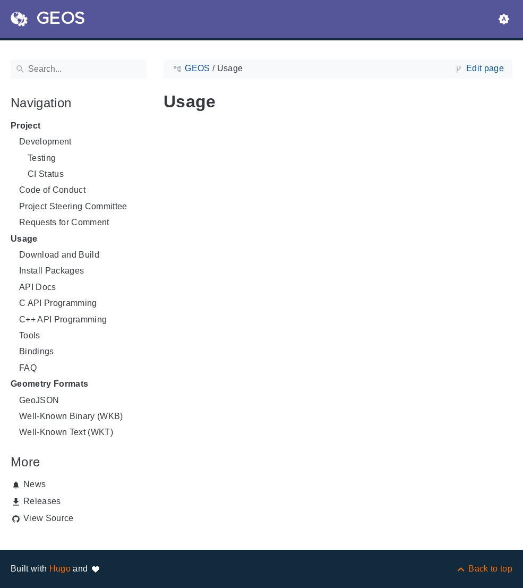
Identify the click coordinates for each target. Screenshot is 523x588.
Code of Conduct (52, 189)
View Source (48, 518)
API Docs (37, 287)
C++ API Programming (63, 319)
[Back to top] (484, 568)
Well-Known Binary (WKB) (71, 416)
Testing (42, 158)
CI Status (46, 173)
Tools (29, 335)
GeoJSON (39, 400)
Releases (42, 501)
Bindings (36, 351)
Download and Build (59, 254)
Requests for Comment (64, 222)
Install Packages (51, 270)
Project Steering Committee (73, 206)
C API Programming (58, 303)
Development (45, 141)
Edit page (485, 68)
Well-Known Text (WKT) (66, 432)
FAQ (28, 367)
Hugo (60, 568)
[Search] (79, 69)
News (34, 484)
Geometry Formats (49, 383)
